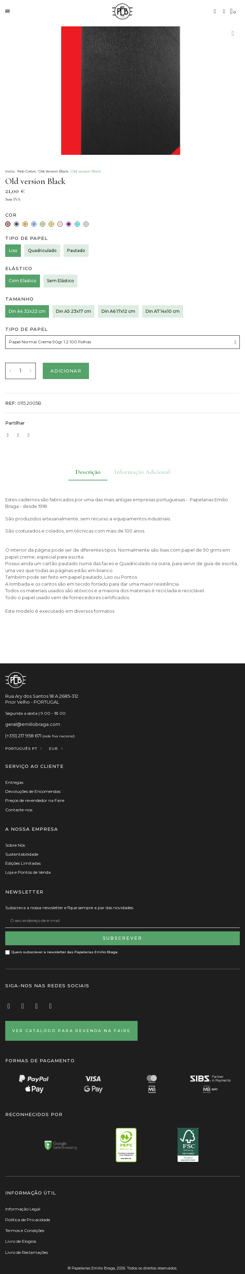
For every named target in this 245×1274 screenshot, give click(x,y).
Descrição (87, 472)
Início (10, 171)
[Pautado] (76, 250)
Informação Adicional (142, 472)
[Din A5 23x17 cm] (73, 311)
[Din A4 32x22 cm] (27, 311)
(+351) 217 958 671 (23, 735)
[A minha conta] (224, 11)
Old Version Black (53, 171)
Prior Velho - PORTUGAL (32, 702)
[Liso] (13, 250)
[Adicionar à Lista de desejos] (232, 33)
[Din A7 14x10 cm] (162, 311)
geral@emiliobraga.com (32, 724)
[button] (215, 11)
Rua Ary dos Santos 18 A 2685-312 (41, 696)
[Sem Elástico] (60, 281)
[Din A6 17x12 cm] (118, 311)
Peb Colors (26, 171)
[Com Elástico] (22, 281)
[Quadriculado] (42, 250)
